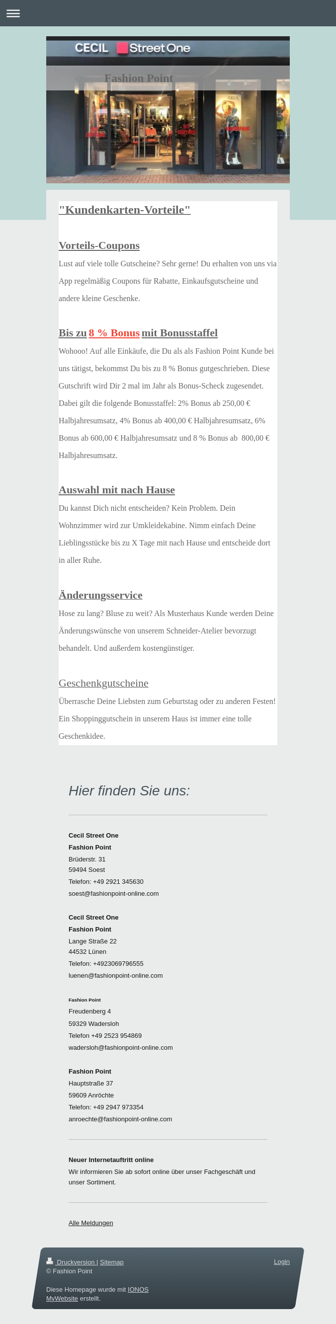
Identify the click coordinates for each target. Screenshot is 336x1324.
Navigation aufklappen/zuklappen (168, 13)
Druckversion (71, 1262)
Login (282, 1261)
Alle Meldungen (91, 1223)
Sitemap (112, 1262)
